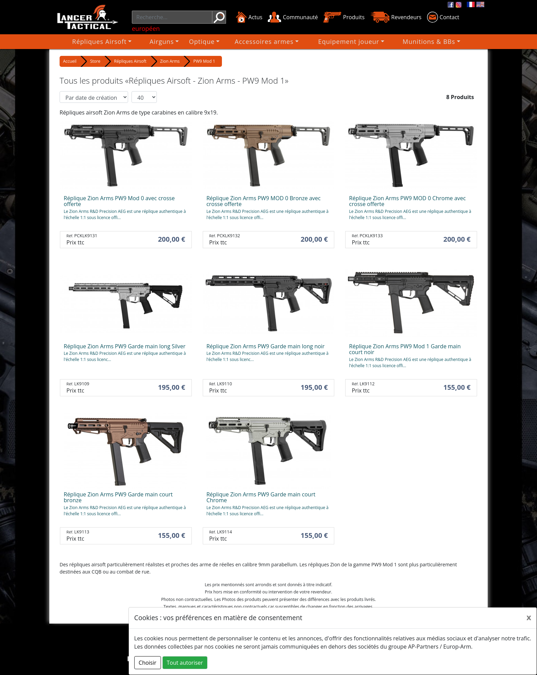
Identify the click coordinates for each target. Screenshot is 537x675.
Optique (214, 41)
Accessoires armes (266, 41)
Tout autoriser (185, 662)
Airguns (178, 41)
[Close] (529, 617)
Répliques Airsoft (128, 41)
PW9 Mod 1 (204, 61)
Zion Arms (170, 61)
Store (95, 61)
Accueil (69, 61)
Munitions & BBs (404, 41)
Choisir (148, 662)
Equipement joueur (337, 41)
